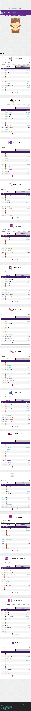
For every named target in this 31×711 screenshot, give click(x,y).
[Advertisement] (15, 42)
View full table (15, 92)
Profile (14, 15)
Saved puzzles (9, 15)
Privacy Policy (9, 706)
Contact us (3, 706)
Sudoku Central (4, 704)
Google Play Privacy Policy (6, 707)
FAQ (1, 708)
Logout (23, 15)
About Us (7, 709)
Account (19, 15)
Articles (4, 708)
